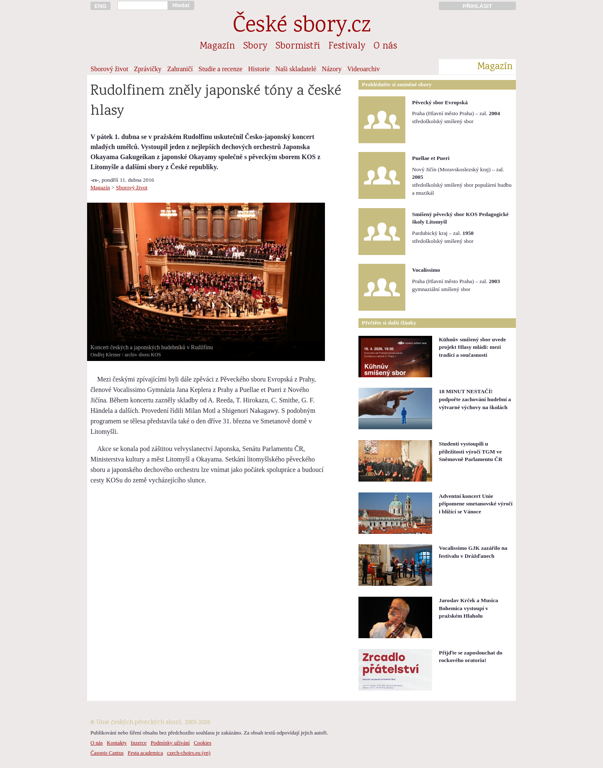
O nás (385, 46)
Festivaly (346, 46)
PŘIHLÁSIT (477, 6)
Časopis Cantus (107, 753)
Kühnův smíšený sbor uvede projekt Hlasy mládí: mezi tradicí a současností (472, 347)
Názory (332, 68)
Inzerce (139, 743)
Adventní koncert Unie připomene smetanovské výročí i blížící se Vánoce (476, 504)
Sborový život (109, 68)
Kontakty (117, 743)
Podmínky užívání (170, 743)
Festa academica (145, 753)
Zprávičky (148, 68)
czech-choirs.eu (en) (189, 753)
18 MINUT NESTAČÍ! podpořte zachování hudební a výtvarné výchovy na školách (475, 399)
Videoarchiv (363, 68)
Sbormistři (298, 46)
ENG (101, 6)
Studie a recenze (220, 68)
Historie (259, 68)
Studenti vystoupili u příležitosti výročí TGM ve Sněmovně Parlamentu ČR (470, 451)
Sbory (255, 46)
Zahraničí (180, 68)
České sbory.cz (302, 26)
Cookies (202, 743)
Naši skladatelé (296, 68)
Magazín (217, 46)
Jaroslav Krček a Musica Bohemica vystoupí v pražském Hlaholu (468, 608)
